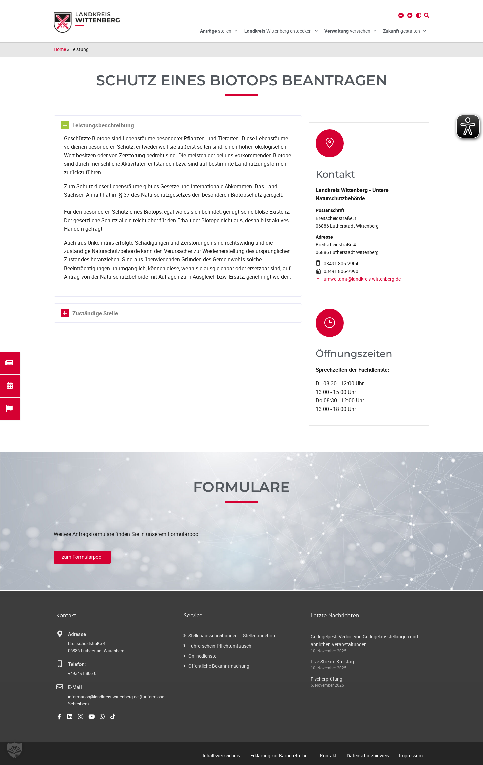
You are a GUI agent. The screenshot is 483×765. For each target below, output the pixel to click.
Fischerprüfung (326, 679)
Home (60, 49)
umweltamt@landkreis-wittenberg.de (362, 279)
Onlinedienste (202, 656)
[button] (15, 750)
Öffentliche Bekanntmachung (218, 666)
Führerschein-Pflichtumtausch (219, 645)
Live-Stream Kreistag (332, 661)
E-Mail (75, 687)
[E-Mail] (59, 687)
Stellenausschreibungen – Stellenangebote (232, 635)
